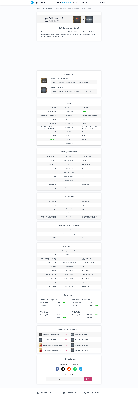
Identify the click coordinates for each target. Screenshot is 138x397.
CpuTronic (38, 2)
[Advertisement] (69, 55)
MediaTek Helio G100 (50, 340)
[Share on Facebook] (57, 369)
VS (66, 334)
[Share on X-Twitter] (63, 369)
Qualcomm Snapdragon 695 (52, 350)
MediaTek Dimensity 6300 (51, 334)
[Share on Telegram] (80, 369)
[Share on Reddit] (69, 369)
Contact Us (71, 393)
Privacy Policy (93, 393)
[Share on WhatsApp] (75, 369)
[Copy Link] (88, 379)
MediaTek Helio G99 (57, 87)
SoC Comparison (48, 8)
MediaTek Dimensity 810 (59, 78)
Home (59, 2)
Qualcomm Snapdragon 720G (52, 345)
